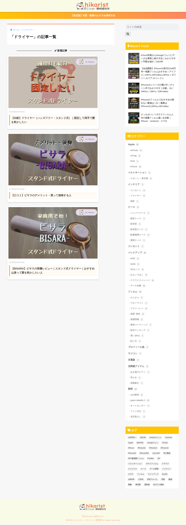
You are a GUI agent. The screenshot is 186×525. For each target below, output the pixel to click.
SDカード (137, 271)
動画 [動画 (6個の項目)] (170, 481)
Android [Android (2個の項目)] (168, 440)
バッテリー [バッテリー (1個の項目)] (166, 471)
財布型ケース (139, 230)
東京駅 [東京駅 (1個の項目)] (138, 487)
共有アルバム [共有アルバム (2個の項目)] (152, 481)
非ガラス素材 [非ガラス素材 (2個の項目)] (158, 487)
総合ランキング (140, 332)
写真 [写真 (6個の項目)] (163, 481)
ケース (134, 208)
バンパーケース (140, 214)
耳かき (135, 379)
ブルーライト (139, 304)
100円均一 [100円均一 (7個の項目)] (132, 440)
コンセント (138, 191)
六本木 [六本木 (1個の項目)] (140, 481)
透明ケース (138, 241)
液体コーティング (141, 326)
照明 (133, 391)
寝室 (134, 202)
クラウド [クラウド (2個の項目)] (165, 466)
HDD (135, 260)
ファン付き (138, 413)
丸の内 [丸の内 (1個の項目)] (164, 476)
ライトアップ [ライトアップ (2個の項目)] (153, 476)
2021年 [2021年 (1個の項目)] (143, 440)
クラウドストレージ (142, 282)
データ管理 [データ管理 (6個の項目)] (154, 471)
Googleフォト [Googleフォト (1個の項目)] (152, 445)
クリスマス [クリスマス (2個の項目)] (132, 471)
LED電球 (136, 397)
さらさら (137, 299)
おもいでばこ (139, 276)
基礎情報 (137, 321)
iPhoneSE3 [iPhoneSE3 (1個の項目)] (144, 455)
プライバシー (139, 310)
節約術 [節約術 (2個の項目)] (147, 487)
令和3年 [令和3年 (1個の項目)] (131, 481)
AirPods (136, 151)
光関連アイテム (139, 368)
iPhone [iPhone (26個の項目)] (131, 450)
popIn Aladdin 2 (140, 402)
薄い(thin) (137, 337)
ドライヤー (138, 197)
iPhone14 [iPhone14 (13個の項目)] (164, 450)
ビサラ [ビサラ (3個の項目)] (130, 476)
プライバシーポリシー (92, 518)
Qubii (135, 265)
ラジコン (135, 355)
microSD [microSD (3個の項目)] (156, 455)
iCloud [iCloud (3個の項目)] (165, 445)
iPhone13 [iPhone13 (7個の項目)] (153, 450)
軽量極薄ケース (140, 236)
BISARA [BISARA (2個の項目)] (140, 445)
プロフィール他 (139, 348)
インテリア (136, 185)
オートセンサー (140, 408)
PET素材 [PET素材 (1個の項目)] (166, 455)
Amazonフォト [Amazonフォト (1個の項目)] (155, 440)
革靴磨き (137, 385)
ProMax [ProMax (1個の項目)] (150, 460)
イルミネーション (140, 173)
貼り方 (135, 342)
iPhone (136, 167)
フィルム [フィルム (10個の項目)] (140, 476)
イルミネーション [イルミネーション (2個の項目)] (135, 466)
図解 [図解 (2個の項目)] (130, 487)
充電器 (134, 361)
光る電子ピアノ (140, 374)
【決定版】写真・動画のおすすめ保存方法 (93, 15)
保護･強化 (137, 315)
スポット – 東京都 (141, 179)
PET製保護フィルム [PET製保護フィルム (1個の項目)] (136, 460)
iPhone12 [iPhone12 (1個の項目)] (141, 450)
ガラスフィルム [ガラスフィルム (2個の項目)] (152, 466)
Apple (133, 145)
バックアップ (137, 254)
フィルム (135, 293)
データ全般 (138, 287)
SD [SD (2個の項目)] (159, 460)
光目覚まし (138, 418)
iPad (134, 162)
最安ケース (138, 220)
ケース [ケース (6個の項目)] (143, 471)
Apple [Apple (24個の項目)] (130, 445)
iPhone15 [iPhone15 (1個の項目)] (132, 455)
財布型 (135, 225)
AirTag (135, 157)
